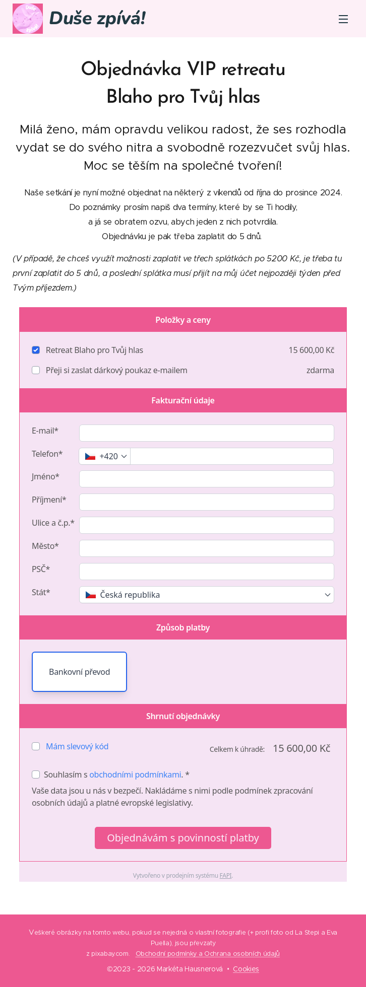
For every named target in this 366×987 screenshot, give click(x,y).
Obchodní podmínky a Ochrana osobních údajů (208, 953)
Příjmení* (49, 499)
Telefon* (47, 453)
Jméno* (45, 476)
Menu (343, 19)
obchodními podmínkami (135, 774)
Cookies (246, 968)
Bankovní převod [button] (79, 671)
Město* (45, 545)
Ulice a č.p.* (53, 522)
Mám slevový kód (77, 746)
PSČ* (41, 569)
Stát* (41, 592)
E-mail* (45, 430)
